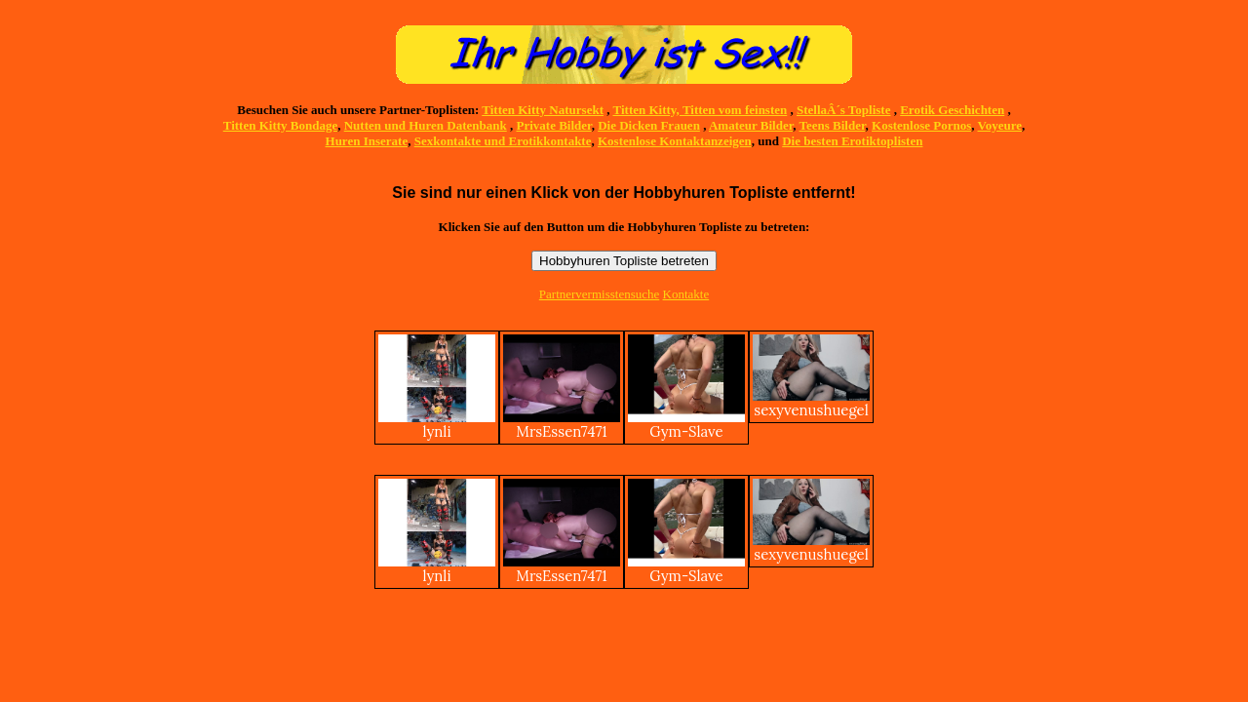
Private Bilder (554, 125)
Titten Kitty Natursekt (543, 109)
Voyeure (1000, 125)
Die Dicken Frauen (649, 125)
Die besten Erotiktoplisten (852, 141)
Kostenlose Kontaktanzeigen (675, 141)
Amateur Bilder (751, 125)
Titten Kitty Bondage (280, 125)
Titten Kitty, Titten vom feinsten (700, 109)
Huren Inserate (367, 141)
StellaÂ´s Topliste (843, 109)
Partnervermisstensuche (599, 294)
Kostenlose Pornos (921, 125)
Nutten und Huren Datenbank (425, 125)
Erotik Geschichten (952, 109)
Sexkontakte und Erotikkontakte (503, 141)
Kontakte (686, 294)
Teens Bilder (833, 125)
